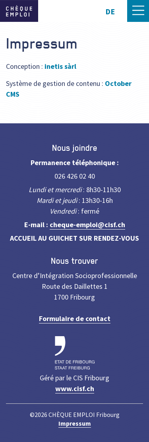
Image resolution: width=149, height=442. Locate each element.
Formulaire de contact (74, 318)
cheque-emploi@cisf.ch (87, 224)
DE (110, 11)
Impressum (74, 423)
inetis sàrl (60, 66)
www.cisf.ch (74, 388)
